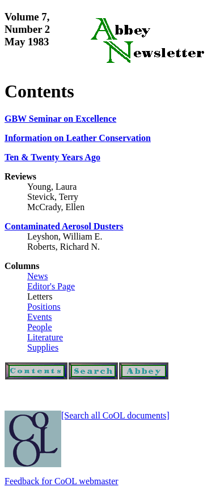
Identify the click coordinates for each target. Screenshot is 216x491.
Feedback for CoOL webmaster (61, 481)
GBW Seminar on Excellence (60, 118)
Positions (44, 306)
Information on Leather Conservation (78, 138)
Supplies (42, 347)
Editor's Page (51, 286)
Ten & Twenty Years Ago (52, 157)
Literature (45, 337)
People (39, 327)
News (37, 276)
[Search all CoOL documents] (115, 415)
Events (39, 317)
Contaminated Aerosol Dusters (64, 226)
